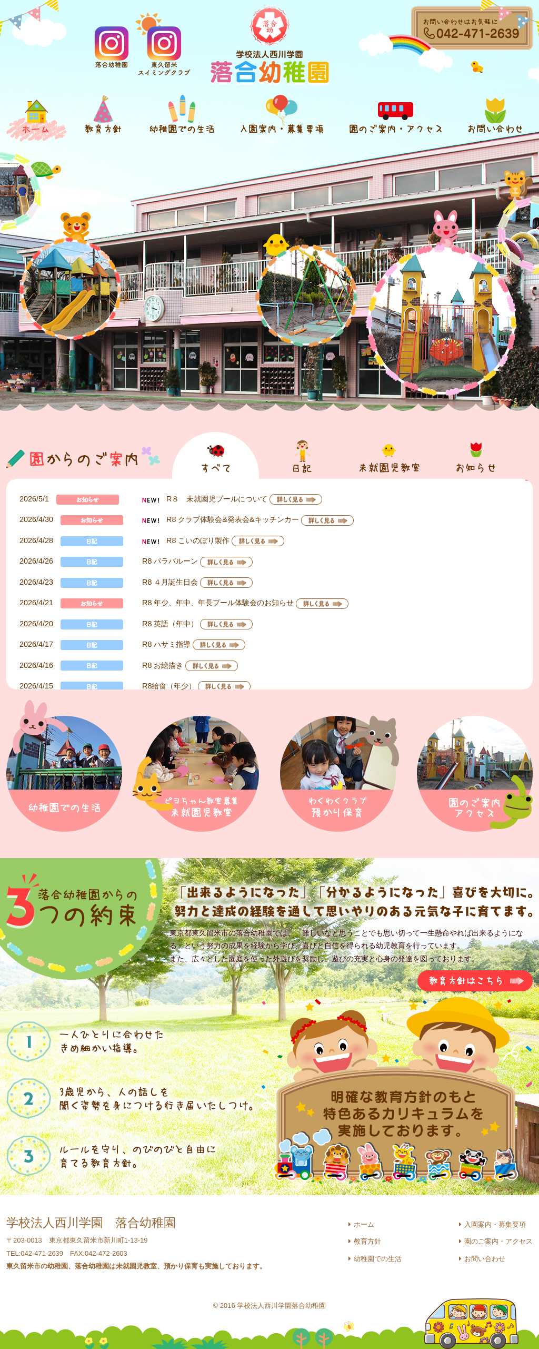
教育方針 (367, 1241)
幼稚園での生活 (378, 1259)
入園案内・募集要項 (495, 1224)
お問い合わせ (484, 1259)
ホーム (364, 1224)
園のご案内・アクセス (498, 1241)
